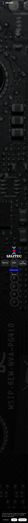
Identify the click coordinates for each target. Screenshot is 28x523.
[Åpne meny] (24, 2)
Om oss (14, 274)
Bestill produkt (14, 270)
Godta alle (22, 519)
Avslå (14, 519)
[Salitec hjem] (7, 2)
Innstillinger (6, 519)
